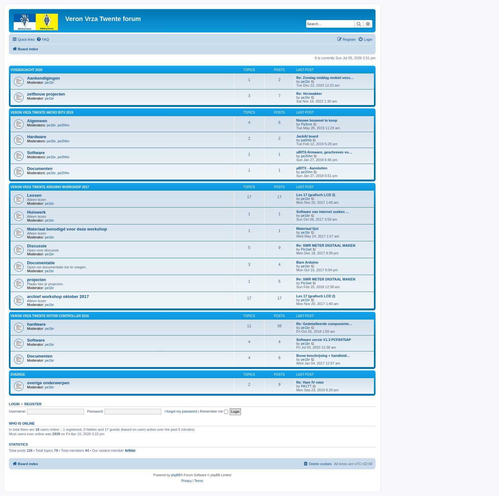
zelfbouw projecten (46, 94)
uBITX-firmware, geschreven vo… (324, 152)
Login (14, 404)
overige (18, 374)
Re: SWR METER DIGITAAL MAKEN (325, 245)
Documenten (40, 168)
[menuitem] (42, 39)
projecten (36, 279)
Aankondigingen (43, 78)
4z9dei (130, 450)
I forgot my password (181, 411)
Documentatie (41, 262)
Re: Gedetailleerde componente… (324, 324)
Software (36, 152)
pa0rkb (306, 140)
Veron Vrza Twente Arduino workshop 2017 (50, 187)
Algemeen (37, 120)
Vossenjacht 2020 (26, 70)
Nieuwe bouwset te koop (316, 120)
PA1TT (306, 386)
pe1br (49, 82)
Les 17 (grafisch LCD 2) (315, 195)
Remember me (214, 411)
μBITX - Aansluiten (311, 168)
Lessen (34, 195)
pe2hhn (63, 125)
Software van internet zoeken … (322, 212)
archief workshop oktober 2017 (58, 296)
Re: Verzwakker (309, 94)
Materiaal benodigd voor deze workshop (67, 229)
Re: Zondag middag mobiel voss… (325, 78)
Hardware (36, 136)
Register (33, 404)
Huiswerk (36, 212)
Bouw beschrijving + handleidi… (323, 356)
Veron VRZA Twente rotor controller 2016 (50, 316)
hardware (36, 324)
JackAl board (307, 136)
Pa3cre (306, 124)
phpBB (175, 475)
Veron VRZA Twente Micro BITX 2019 (42, 112)
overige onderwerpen (48, 382)
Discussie (37, 246)
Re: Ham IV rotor (310, 382)
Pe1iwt (306, 249)
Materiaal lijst (307, 228)
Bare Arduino (307, 262)
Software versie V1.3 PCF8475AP (323, 340)
